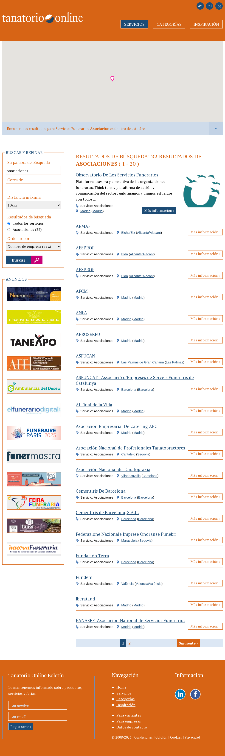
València (127, 584)
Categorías (169, 24)
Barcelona (128, 389)
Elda (124, 254)
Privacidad (192, 737)
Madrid (85, 211)
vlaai (216, 128)
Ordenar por (18, 238)
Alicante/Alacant (149, 232)
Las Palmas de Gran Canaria (142, 362)
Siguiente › (188, 643)
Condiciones (143, 737)
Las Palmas (174, 362)
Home (121, 687)
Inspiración (206, 24)
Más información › (159, 210)
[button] (112, 78)
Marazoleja (129, 540)
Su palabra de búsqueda (28, 162)
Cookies (176, 737)
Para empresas (128, 721)
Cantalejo (128, 454)
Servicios (134, 24)
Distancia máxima (24, 197)
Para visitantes (128, 715)
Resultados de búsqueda (29, 217)
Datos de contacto (131, 727)
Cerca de (15, 179)
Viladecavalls (131, 476)
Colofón (161, 737)
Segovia (143, 454)
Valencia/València (148, 584)
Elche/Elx (128, 232)
